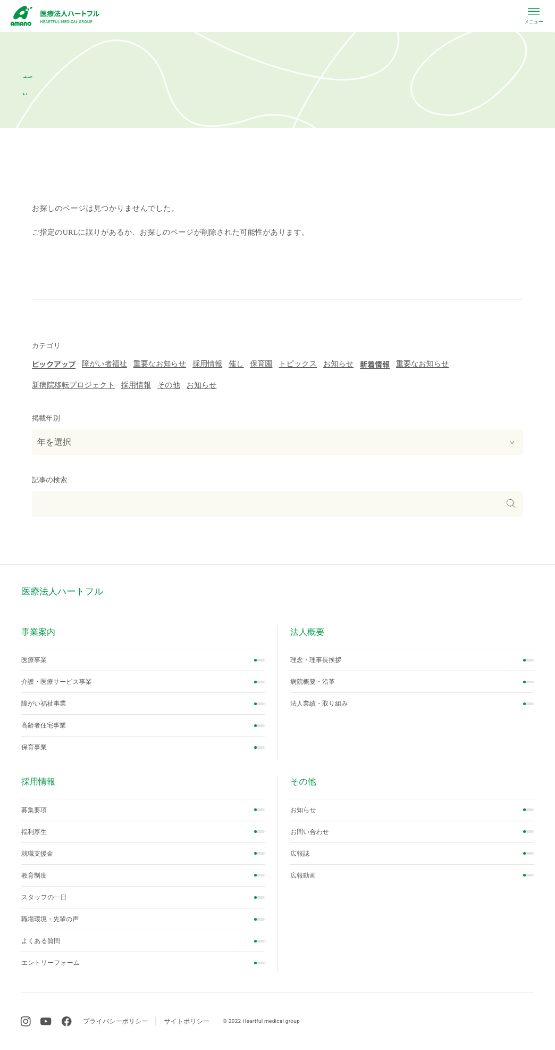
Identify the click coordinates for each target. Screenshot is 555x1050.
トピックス (298, 364)
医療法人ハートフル (62, 591)
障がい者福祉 (104, 364)
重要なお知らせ (159, 364)
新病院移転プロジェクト (73, 386)
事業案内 (38, 632)
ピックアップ (53, 364)
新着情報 (375, 364)
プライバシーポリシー (115, 1021)
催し (236, 364)
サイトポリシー (186, 1021)
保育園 (261, 364)
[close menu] (533, 14)
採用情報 (207, 364)
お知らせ (338, 364)
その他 (168, 386)
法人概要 (307, 632)
